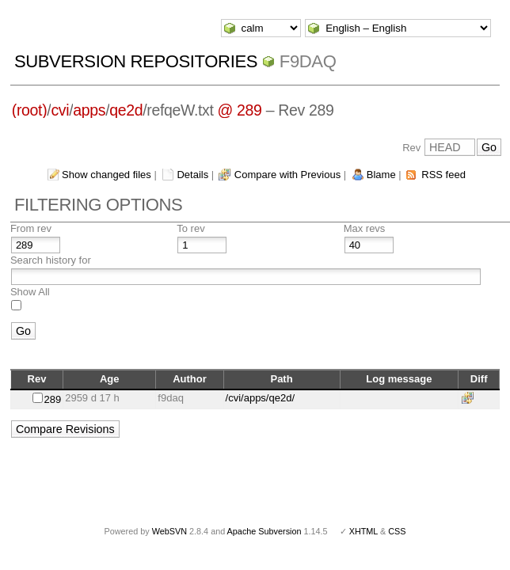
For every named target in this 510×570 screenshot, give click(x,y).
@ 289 (240, 110)
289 (52, 399)
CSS (396, 531)
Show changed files (106, 174)
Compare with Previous (287, 174)
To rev (190, 228)
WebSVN (169, 531)
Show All (30, 292)
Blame (381, 174)
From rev (30, 228)
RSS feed (443, 174)
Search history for (50, 260)
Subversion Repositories (135, 61)
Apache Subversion (264, 531)
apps (89, 110)
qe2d (126, 110)
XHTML (363, 531)
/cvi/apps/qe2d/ (260, 398)
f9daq (308, 61)
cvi (60, 110)
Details (192, 174)
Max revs (365, 228)
